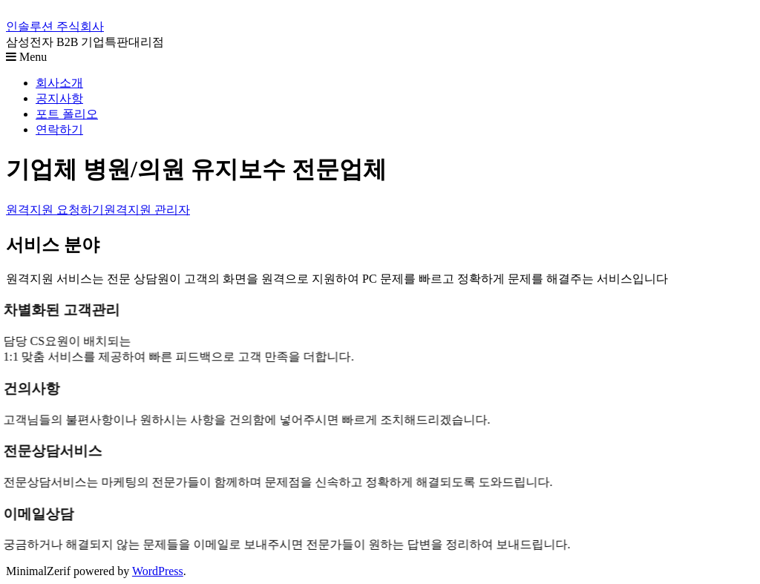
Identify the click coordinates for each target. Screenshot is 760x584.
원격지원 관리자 (147, 209)
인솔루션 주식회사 (55, 26)
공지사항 (59, 98)
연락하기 (59, 129)
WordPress (157, 571)
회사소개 (59, 82)
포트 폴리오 (67, 114)
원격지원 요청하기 (55, 209)
